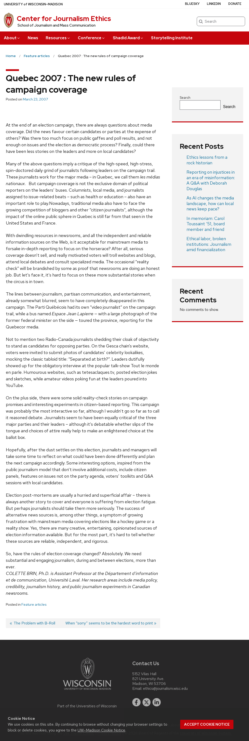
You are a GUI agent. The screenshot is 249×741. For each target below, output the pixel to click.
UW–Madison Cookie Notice (101, 730)
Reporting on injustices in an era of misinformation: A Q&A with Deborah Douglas (211, 180)
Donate (234, 4)
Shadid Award (128, 37)
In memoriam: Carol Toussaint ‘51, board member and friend (206, 224)
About (12, 37)
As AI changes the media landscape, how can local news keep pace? (210, 203)
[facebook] (136, 702)
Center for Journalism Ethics (64, 18)
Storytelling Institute (172, 37)
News (33, 37)
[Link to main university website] (87, 690)
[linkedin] (156, 702)
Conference (91, 37)
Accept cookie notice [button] (207, 724)
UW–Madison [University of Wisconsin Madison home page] (33, 4)
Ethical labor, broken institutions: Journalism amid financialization (209, 244)
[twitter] (146, 702)
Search (185, 97)
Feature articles (33, 604)
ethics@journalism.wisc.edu (165, 688)
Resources (58, 37)
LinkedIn (214, 4)
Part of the (87, 706)
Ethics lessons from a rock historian (207, 160)
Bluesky (192, 4)
